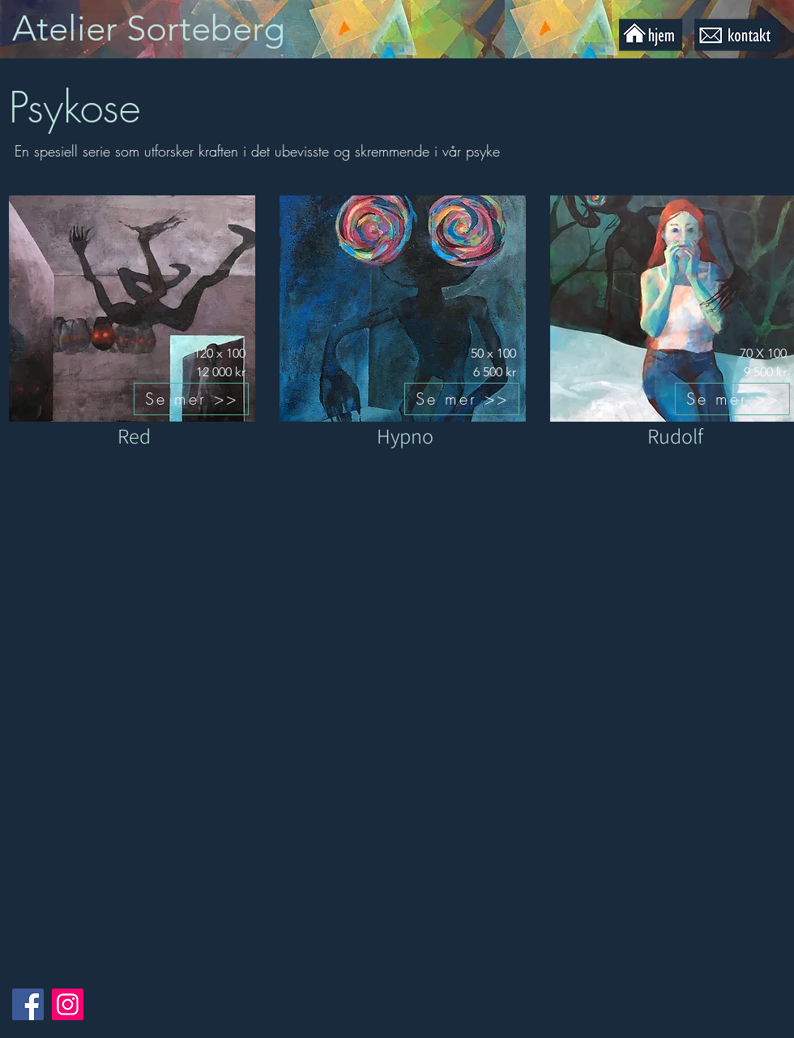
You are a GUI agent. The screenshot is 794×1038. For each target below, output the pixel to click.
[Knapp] (164, 29)
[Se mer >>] (191, 399)
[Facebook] (28, 1004)
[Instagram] (67, 1004)
